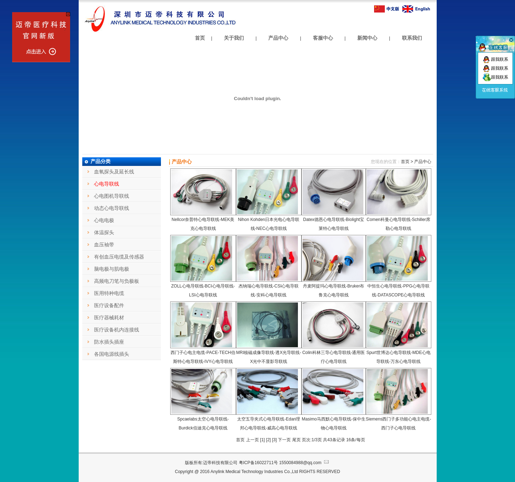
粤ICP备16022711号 (258, 462)
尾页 (297, 439)
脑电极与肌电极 (111, 269)
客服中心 (323, 38)
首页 (200, 38)
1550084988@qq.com (304, 462)
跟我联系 (495, 59)
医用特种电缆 (109, 293)
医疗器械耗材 (109, 317)
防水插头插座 (109, 342)
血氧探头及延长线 (114, 171)
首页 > (407, 161)
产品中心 (278, 38)
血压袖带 (104, 244)
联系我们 (412, 38)
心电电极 (104, 220)
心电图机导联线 (111, 196)
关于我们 (234, 38)
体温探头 (104, 232)
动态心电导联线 (111, 208)
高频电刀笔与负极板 (116, 281)
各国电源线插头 (111, 354)
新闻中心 (367, 38)
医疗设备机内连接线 (116, 330)
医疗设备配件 (109, 305)
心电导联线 (106, 184)
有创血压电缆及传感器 (119, 257)
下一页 (284, 439)
